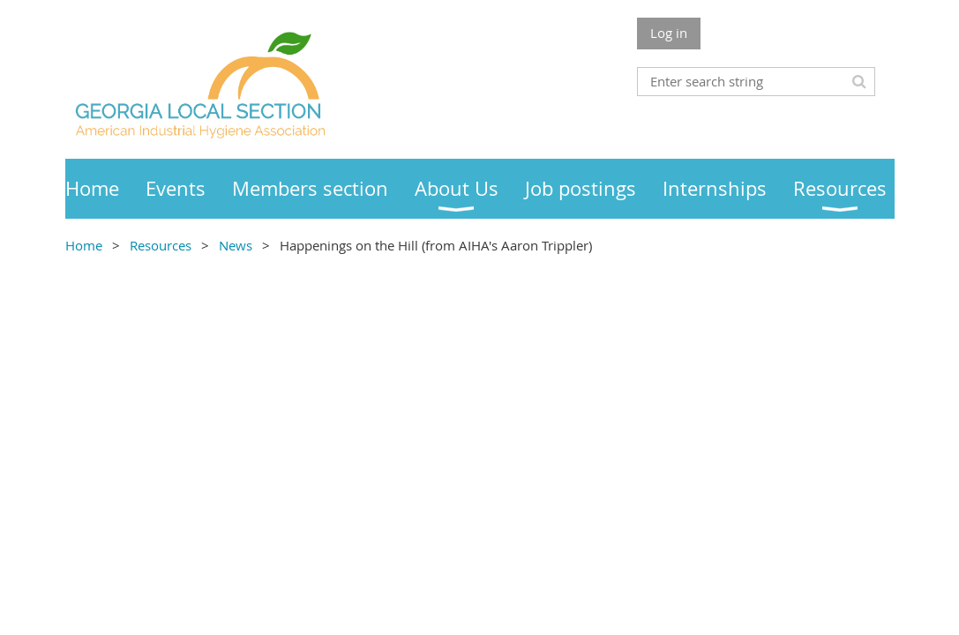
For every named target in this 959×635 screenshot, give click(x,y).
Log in (668, 32)
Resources (160, 245)
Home (83, 245)
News (237, 245)
